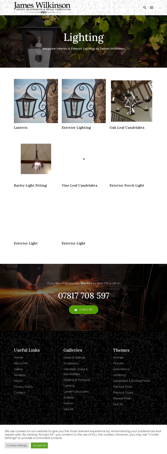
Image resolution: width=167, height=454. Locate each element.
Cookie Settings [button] (17, 445)
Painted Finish (122, 386)
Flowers (118, 363)
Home (18, 357)
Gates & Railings (74, 357)
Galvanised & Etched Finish (131, 381)
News (18, 381)
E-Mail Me (84, 309)
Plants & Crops (123, 392)
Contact (19, 392)
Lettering (119, 375)
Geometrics (121, 369)
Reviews (20, 375)
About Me (21, 363)
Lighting (69, 385)
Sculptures (70, 363)
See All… (69, 409)
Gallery (18, 369)
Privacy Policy (23, 386)
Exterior (68, 397)
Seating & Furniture (76, 380)
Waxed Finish (122, 398)
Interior (68, 403)
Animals (118, 357)
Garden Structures (76, 391)
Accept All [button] (39, 445)
